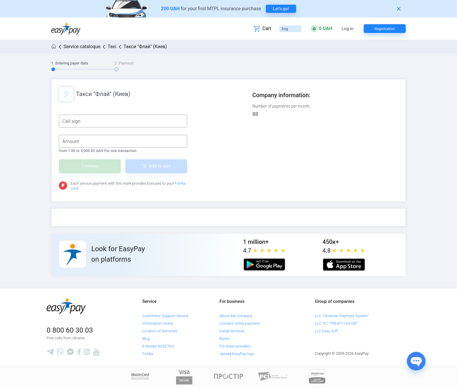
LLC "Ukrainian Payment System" (342, 316)
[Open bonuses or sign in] (321, 28)
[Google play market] (264, 264)
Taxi (112, 46)
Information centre (157, 323)
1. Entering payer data (69, 63)
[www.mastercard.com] (140, 376)
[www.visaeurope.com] (184, 376)
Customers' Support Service (165, 316)
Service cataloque (82, 46)
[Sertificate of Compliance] (272, 376)
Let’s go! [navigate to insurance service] (281, 8)
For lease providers (235, 346)
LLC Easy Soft (326, 331)
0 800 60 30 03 (70, 330)
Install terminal (231, 331)
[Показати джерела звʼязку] (416, 361)
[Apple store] (344, 264)
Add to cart (160, 166)
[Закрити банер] (399, 9)
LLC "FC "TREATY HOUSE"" (336, 323)
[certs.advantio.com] (317, 376)
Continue (90, 166)
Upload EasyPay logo (236, 354)
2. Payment (124, 63)
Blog (146, 338)
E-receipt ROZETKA (158, 346)
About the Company (235, 316)
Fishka (147, 354)
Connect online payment (239, 323)
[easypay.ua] (65, 29)
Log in (348, 29)
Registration (385, 29)
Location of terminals (159, 331)
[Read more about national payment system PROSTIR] (228, 376)
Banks (224, 338)
